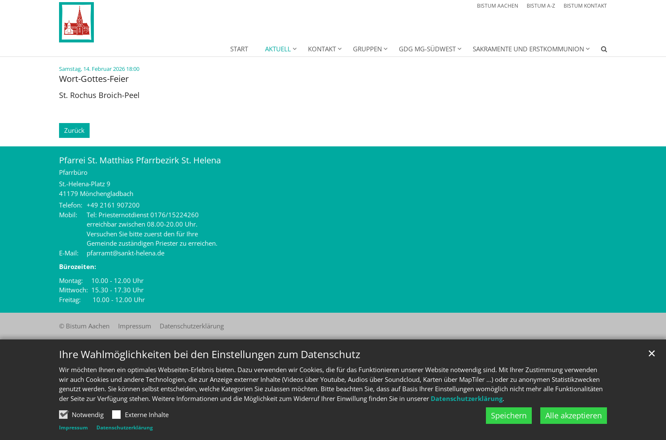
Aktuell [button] (278, 49)
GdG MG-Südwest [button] (427, 49)
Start (239, 49)
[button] (598, 50)
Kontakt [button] (322, 49)
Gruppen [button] (367, 49)
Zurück (74, 130)
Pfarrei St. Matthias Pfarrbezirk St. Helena (140, 160)
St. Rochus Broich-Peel (99, 95)
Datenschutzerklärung (466, 418)
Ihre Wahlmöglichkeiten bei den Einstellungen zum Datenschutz (209, 374)
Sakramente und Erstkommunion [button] (528, 49)
